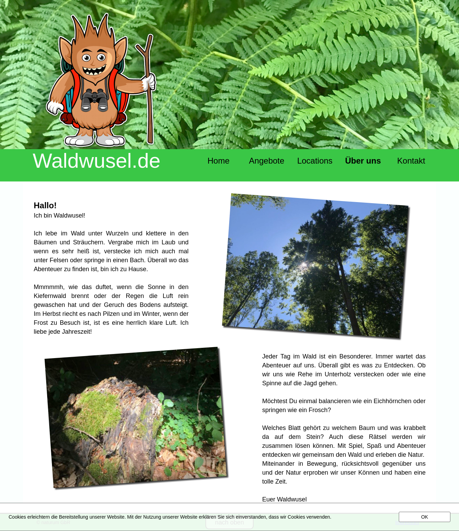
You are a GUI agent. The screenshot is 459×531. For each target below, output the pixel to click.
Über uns (363, 160)
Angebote (267, 160)
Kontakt (411, 160)
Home (218, 160)
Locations (315, 160)
